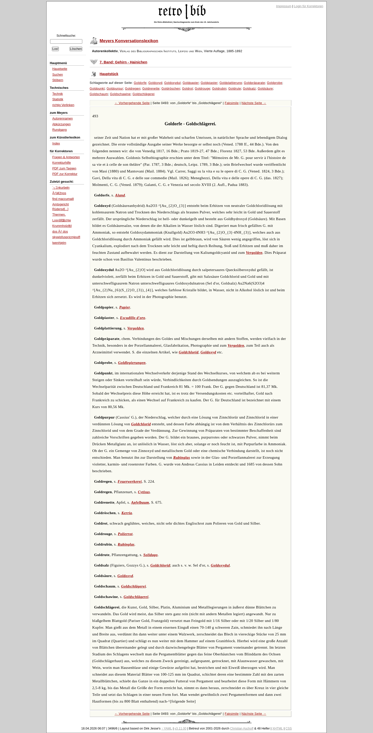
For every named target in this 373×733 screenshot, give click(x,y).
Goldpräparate (254, 83)
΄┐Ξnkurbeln (61, 187)
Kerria (126, 513)
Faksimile (232, 103)
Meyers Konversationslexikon (129, 40)
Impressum (283, 6)
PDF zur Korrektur (65, 174)
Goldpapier (191, 83)
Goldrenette (151, 88)
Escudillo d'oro (132, 318)
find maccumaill (63, 199)
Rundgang (59, 130)
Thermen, (59, 214)
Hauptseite (59, 69)
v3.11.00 (180, 728)
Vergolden (254, 253)
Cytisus (144, 492)
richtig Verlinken (63, 105)
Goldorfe (140, 83)
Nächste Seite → (254, 103)
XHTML (277, 728)
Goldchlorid (188, 352)
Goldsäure (265, 88)
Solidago (150, 555)
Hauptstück (109, 74)
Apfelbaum (140, 502)
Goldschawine (120, 94)
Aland (120, 195)
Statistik (57, 99)
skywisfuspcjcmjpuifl (66, 237)
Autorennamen (62, 118)
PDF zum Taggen (64, 168)
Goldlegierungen (132, 363)
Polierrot (125, 534)
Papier (124, 307)
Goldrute (234, 88)
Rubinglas (181, 457)
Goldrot (187, 88)
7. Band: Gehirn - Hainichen (123, 62)
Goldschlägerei (144, 94)
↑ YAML (166, 728)
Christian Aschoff (241, 728)
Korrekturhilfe (61, 162)
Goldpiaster (209, 83)
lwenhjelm (59, 243)
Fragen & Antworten (66, 157)
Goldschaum (99, 94)
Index (56, 143)
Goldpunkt (97, 88)
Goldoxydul (172, 83)
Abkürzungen (61, 124)
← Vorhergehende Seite (132, 103)
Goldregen (132, 88)
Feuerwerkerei (130, 481)
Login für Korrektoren (308, 6)
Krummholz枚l (62, 226)
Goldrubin (219, 88)
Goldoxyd (155, 83)
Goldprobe (274, 83)
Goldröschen (171, 88)
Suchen (57, 74)
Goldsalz (249, 88)
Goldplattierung (230, 83)
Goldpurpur (115, 88)
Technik (57, 94)
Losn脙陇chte (61, 220)
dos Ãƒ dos (60, 231)
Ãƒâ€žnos (59, 193)
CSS (288, 728)
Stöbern (57, 80)
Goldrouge (202, 88)
